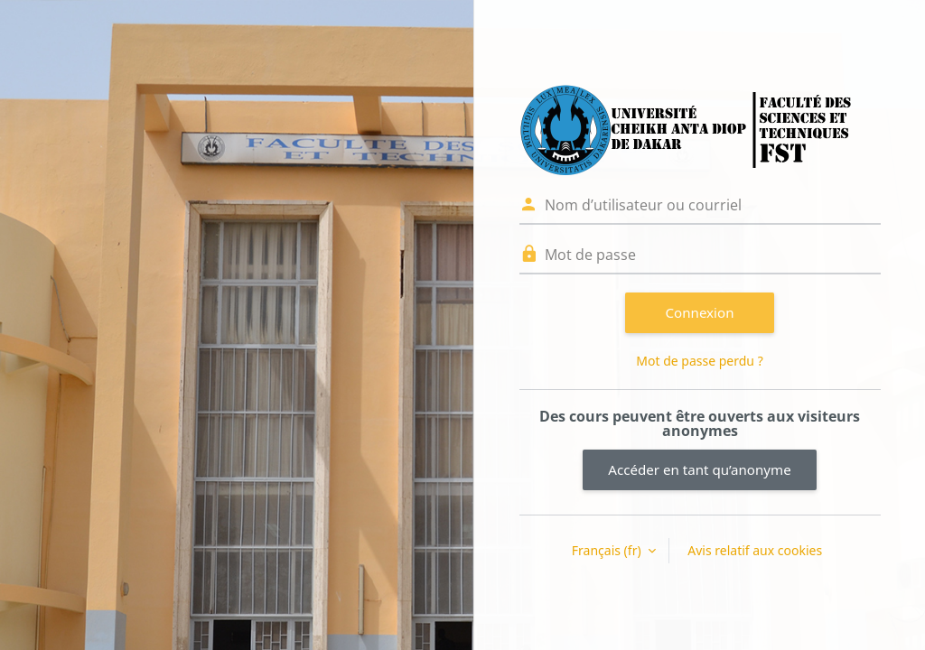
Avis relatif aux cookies (754, 550)
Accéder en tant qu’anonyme (699, 469)
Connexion (700, 312)
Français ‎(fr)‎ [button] (608, 550)
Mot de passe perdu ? (699, 360)
